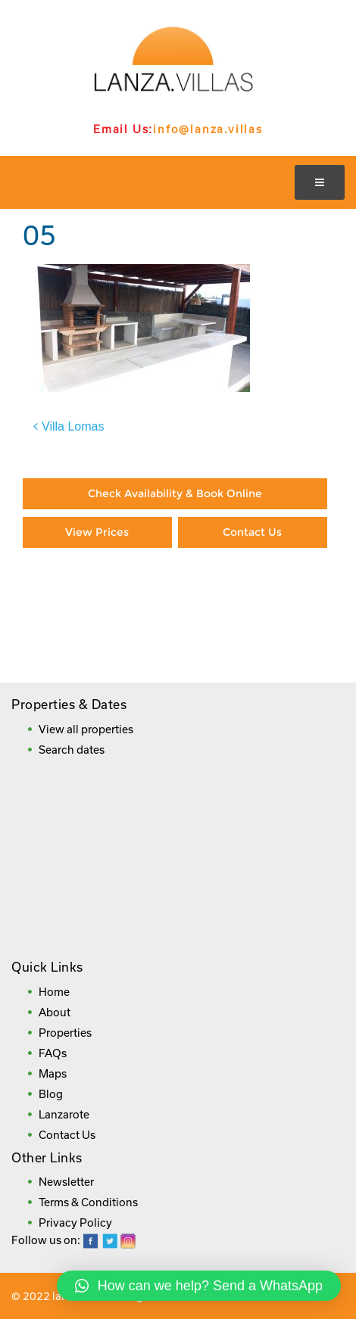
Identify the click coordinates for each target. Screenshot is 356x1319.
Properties (65, 1032)
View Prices (97, 532)
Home (54, 991)
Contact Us (252, 532)
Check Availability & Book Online (175, 493)
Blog (51, 1093)
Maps (53, 1073)
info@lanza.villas (208, 129)
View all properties (86, 729)
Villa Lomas (73, 426)
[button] (199, 1286)
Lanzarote (64, 1114)
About (54, 1012)
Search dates (72, 749)
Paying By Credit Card (98, 593)
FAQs (53, 1053)
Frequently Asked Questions (173, 648)
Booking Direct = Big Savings (253, 601)
